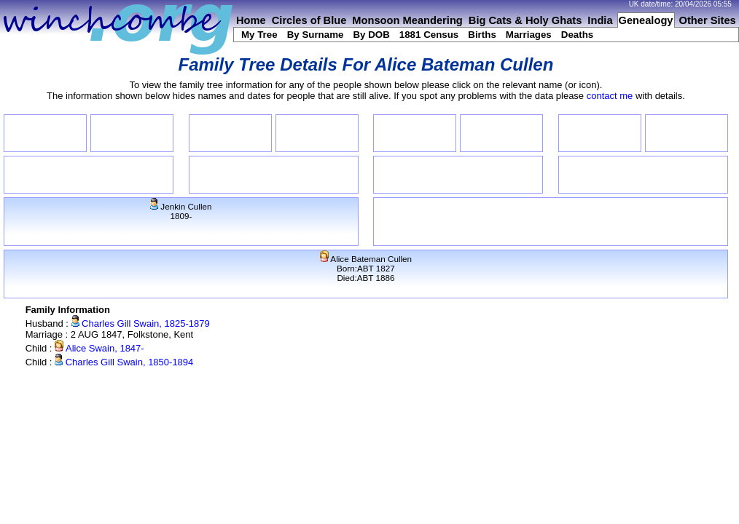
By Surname (315, 34)
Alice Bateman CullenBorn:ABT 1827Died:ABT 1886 (366, 268)
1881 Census (429, 34)
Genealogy (646, 20)
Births (482, 34)
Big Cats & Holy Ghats (525, 20)
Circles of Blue (309, 20)
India (599, 20)
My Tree (259, 34)
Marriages (529, 34)
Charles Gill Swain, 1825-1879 (140, 323)
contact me (610, 95)
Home (251, 20)
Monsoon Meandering (407, 20)
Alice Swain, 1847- (99, 348)
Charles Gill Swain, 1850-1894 (124, 362)
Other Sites (707, 20)
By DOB (371, 34)
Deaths (577, 34)
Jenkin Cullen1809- (180, 211)
